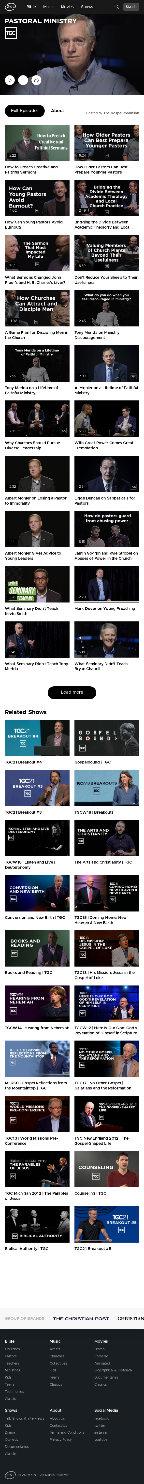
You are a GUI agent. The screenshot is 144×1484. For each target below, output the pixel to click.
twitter (99, 1425)
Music (48, 7)
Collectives (58, 1363)
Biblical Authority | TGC (26, 1249)
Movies (67, 7)
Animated (102, 1363)
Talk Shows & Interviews (24, 1418)
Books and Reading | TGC (28, 973)
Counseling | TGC (90, 1193)
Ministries (12, 1370)
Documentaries (106, 1377)
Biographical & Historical (113, 1370)
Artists (55, 1349)
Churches (12, 1349)
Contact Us (58, 1425)
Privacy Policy (61, 1439)
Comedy (101, 1356)
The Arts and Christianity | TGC (103, 862)
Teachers (12, 1363)
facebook (101, 1418)
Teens (9, 1384)
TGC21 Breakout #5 (92, 1249)
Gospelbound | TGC (92, 762)
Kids (8, 1377)
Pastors (11, 1356)
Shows (87, 7)
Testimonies (14, 1392)
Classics (11, 1399)
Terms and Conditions (67, 1432)
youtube (100, 1439)
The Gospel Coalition (121, 113)
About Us (57, 1418)
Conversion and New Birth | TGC (35, 918)
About (57, 111)
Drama (99, 1349)
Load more (72, 692)
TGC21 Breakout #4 (23, 762)
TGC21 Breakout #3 (23, 812)
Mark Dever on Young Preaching (104, 609)
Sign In (131, 7)
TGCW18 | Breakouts (94, 812)
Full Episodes (25, 111)
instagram (101, 1432)
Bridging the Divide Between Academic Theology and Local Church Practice (102, 227)
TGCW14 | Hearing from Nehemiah (37, 1028)
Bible (31, 7)
